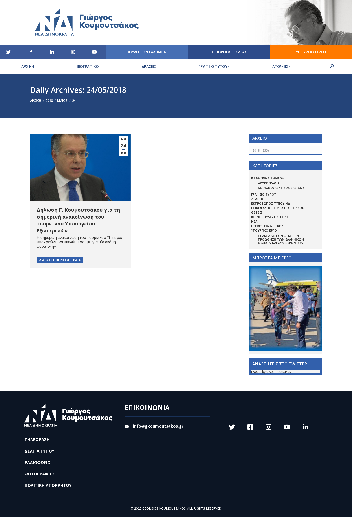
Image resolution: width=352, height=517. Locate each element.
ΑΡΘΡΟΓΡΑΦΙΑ (268, 183)
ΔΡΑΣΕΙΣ (257, 199)
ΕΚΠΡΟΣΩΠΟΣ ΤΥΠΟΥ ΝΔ (270, 203)
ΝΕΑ (254, 221)
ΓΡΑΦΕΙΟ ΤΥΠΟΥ (263, 194)
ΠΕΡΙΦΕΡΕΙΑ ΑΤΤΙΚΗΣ (267, 226)
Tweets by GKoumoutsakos (271, 371)
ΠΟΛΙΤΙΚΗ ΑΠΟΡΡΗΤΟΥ (48, 485)
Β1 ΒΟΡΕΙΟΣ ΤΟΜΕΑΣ (267, 177)
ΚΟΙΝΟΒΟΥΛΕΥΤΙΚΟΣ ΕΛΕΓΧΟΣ (281, 187)
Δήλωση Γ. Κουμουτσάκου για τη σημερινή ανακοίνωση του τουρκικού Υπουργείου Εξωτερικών (78, 220)
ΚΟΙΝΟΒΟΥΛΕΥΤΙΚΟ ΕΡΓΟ (270, 217)
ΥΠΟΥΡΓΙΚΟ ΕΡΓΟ (264, 230)
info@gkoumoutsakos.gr (154, 426)
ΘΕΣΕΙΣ (256, 212)
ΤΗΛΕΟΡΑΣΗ (37, 439)
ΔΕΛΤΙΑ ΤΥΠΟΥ (39, 451)
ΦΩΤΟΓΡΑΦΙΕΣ (39, 474)
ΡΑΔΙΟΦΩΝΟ (37, 462)
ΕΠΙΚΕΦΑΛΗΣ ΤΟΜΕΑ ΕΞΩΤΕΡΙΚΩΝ (278, 208)
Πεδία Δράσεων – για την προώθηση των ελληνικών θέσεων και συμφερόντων (281, 239)
